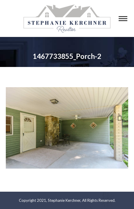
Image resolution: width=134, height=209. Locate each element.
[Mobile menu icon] (123, 18)
